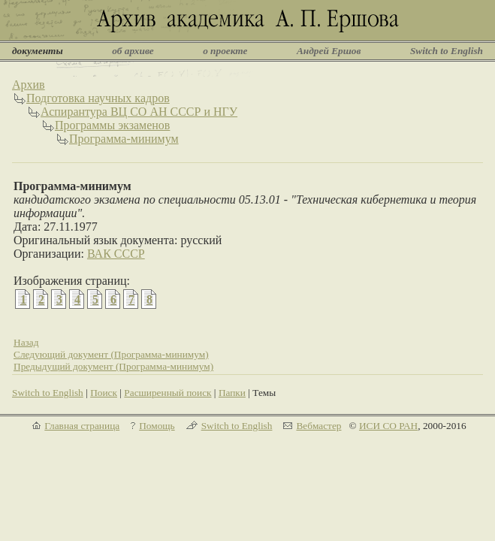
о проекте (225, 50)
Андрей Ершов (329, 50)
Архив (28, 84)
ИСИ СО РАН (388, 425)
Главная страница (81, 425)
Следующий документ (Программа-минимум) (111, 354)
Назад (26, 342)
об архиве (133, 50)
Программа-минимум (124, 138)
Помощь (156, 425)
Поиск (103, 392)
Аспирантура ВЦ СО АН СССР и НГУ (139, 111)
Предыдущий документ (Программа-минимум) (113, 366)
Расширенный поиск (167, 392)
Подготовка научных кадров (98, 98)
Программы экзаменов (112, 125)
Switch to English (446, 50)
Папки (232, 392)
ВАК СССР (116, 253)
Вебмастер (318, 425)
